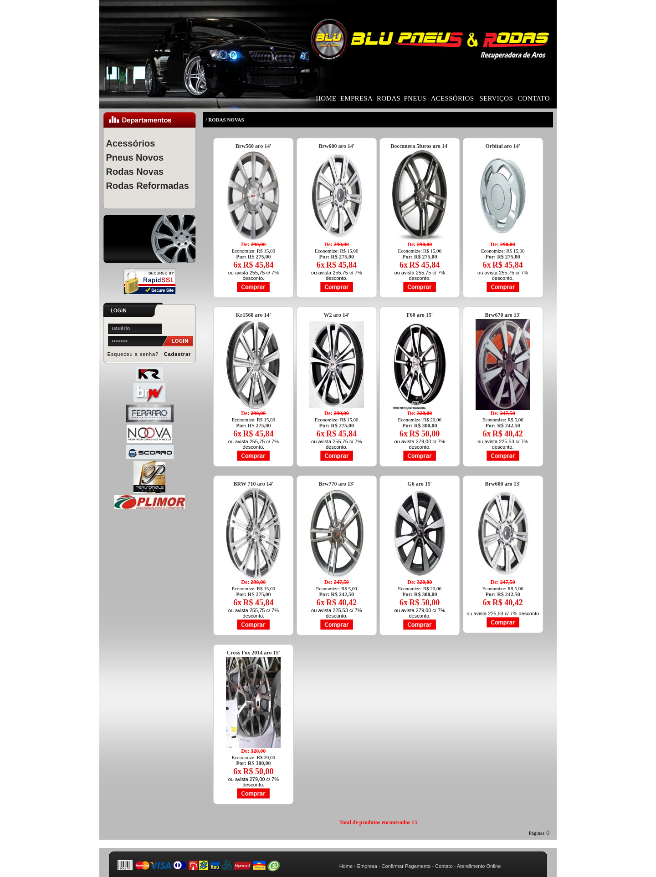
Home (346, 866)
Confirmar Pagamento (406, 866)
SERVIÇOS (496, 98)
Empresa (367, 866)
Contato (444, 866)
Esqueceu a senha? (133, 354)
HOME (326, 98)
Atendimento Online (479, 866)
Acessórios (130, 143)
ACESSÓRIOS (452, 98)
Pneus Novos (135, 157)
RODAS (388, 98)
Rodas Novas (135, 172)
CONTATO (534, 98)
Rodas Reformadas (147, 186)
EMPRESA (356, 98)
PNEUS (415, 98)
